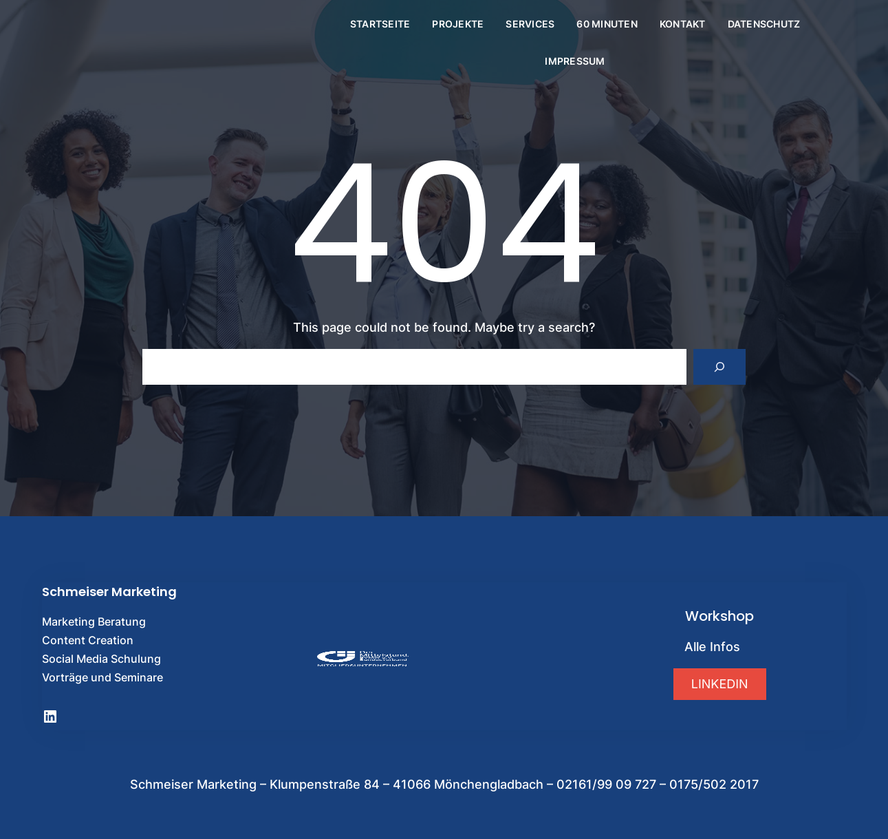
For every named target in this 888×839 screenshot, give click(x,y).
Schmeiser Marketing (109, 591)
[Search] (719, 367)
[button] (719, 684)
